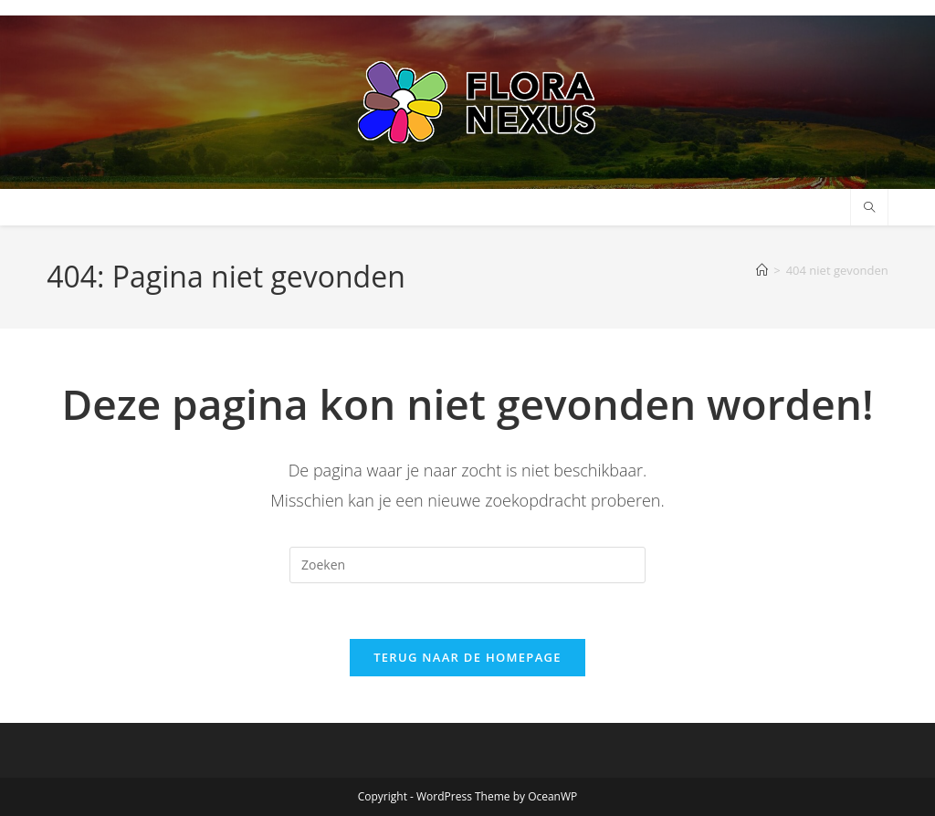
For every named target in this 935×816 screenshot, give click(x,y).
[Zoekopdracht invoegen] (467, 565)
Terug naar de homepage (467, 657)
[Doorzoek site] (869, 208)
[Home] (762, 270)
